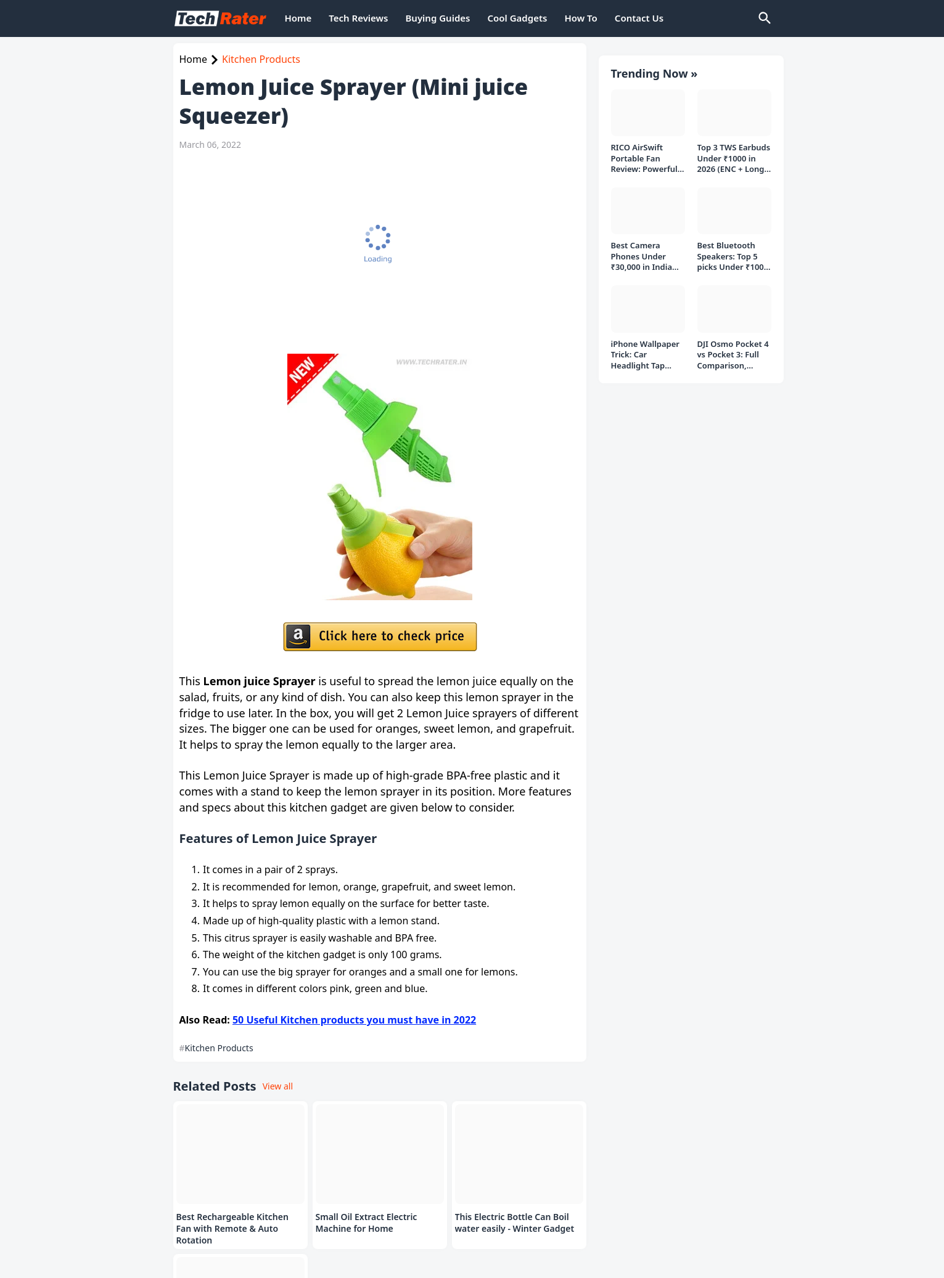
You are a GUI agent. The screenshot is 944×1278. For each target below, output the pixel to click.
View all (278, 1086)
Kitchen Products (261, 59)
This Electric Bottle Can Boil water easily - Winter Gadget (515, 1222)
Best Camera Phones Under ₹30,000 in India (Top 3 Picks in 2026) (642, 244)
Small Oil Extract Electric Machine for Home (366, 1222)
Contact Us (639, 18)
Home (298, 18)
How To (580, 18)
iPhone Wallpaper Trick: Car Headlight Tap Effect (645, 343)
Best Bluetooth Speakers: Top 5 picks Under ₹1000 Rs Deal (733, 244)
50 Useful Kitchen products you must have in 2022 (354, 1020)
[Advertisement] (373, 252)
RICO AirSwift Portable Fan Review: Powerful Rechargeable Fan (646, 146)
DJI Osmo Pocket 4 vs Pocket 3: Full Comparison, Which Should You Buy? (733, 343)
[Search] (764, 18)
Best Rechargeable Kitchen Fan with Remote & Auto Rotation (232, 1228)
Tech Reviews (358, 18)
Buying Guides (437, 18)
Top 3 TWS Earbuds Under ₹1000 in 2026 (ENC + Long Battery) (734, 146)
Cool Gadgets (517, 18)
